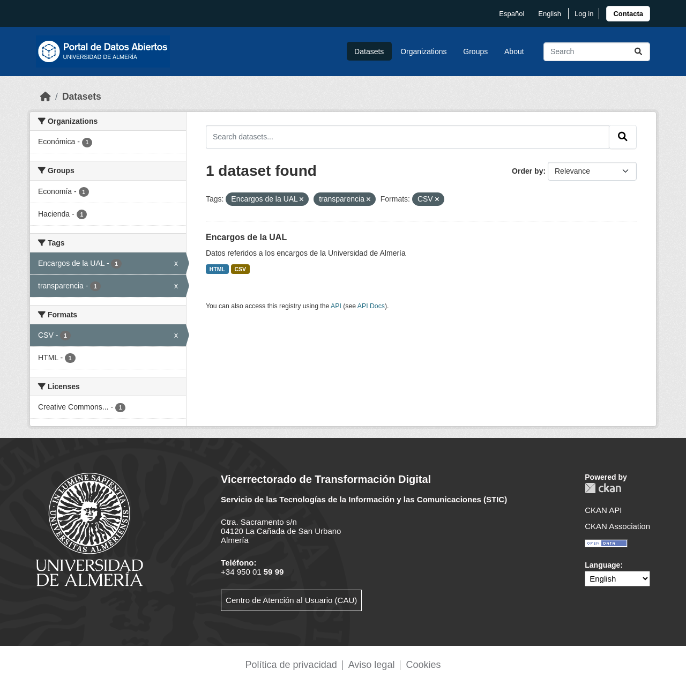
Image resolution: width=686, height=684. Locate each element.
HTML (217, 269)
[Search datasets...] (596, 51)
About (514, 51)
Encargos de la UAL (246, 237)
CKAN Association (617, 526)
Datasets (369, 51)
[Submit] (638, 51)
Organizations (423, 51)
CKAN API (603, 510)
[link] (628, 13)
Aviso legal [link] (371, 664)
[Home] (45, 96)
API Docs (371, 306)
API (336, 306)
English (549, 14)
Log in (584, 14)
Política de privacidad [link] (291, 664)
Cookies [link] (423, 664)
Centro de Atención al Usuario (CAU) (291, 600)
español (511, 14)
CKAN (603, 488)
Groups (475, 51)
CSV (241, 269)
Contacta (628, 14)
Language (602, 565)
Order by (527, 171)
